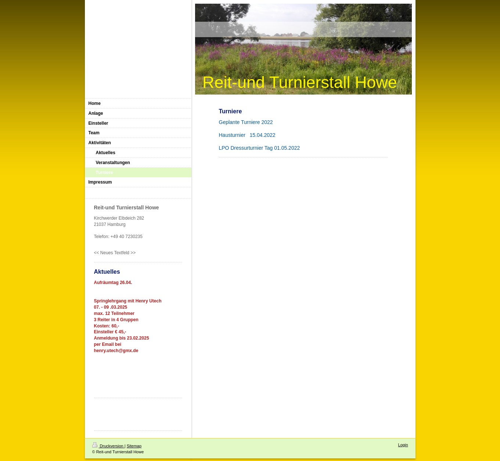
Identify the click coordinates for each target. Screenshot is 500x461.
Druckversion (108, 446)
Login (403, 445)
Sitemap (134, 446)
